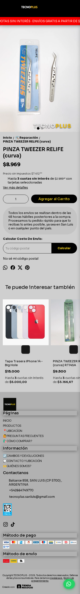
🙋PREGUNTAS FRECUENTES (23, 436)
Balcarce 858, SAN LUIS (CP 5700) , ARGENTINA (32, 482)
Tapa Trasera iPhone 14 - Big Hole (24, 363)
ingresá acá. (56, 578)
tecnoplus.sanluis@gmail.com (29, 496)
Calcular (64, 248)
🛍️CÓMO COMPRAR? (17, 441)
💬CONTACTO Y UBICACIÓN (22, 461)
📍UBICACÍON (12, 431)
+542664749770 (18, 490)
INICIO (7, 420)
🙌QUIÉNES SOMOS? (17, 466)
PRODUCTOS (12, 426)
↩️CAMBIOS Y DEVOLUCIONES (23, 456)
